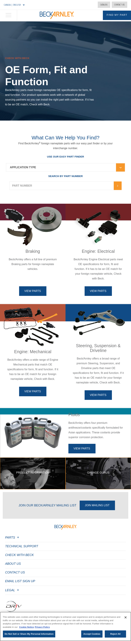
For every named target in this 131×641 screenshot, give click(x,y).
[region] (65, 626)
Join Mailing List (97, 517)
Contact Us (119, 4)
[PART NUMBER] (61, 185)
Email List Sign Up (20, 593)
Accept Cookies (91, 634)
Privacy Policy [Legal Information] (42, 627)
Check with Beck (19, 567)
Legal (12, 602)
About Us (13, 576)
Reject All (115, 634)
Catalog (104, 4)
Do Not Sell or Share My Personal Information (29, 634)
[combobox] (61, 167)
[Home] (57, 15)
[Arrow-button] (118, 185)
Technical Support (21, 558)
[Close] (125, 617)
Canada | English (12, 5)
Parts (12, 550)
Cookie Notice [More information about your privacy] (26, 627)
